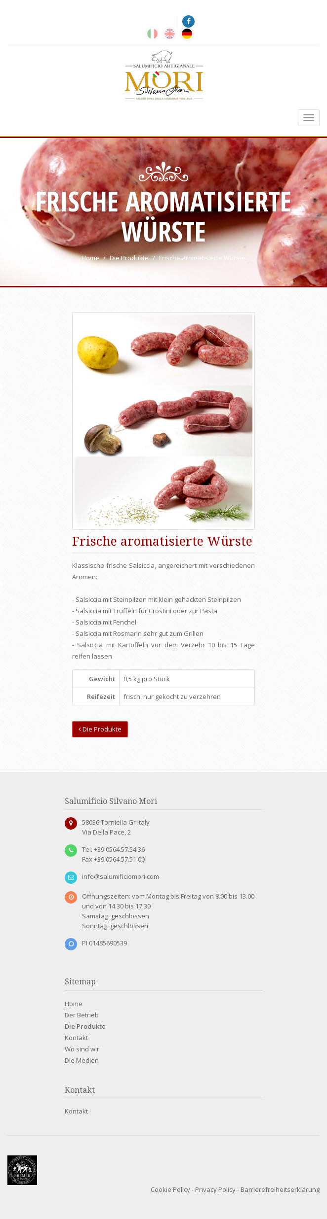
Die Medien (82, 1060)
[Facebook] (189, 21)
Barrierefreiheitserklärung (280, 1189)
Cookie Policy (170, 1189)
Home (73, 1003)
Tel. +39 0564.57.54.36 (113, 849)
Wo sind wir (82, 1049)
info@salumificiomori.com (120, 876)
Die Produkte (100, 729)
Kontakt (76, 1037)
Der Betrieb (82, 1014)
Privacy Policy (215, 1189)
